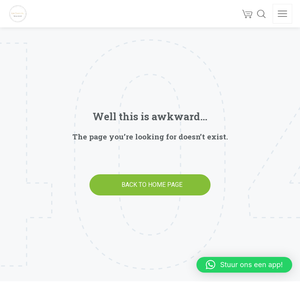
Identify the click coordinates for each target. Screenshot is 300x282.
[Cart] (247, 14)
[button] (244, 265)
